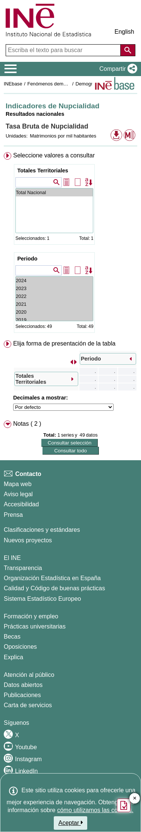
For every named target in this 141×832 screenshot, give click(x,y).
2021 (54, 304)
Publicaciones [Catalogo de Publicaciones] (22, 695)
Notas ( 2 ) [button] (27, 423)
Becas (12, 636)
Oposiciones (20, 646)
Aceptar (70, 822)
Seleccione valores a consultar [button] (54, 155)
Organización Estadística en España (52, 578)
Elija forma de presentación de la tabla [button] (64, 343)
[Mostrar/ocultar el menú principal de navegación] (11, 69)
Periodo (27, 259)
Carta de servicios (28, 705)
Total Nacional (54, 192)
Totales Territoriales (42, 171)
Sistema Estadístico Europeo (42, 599)
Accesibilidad (21, 504)
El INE (12, 558)
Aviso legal (18, 494)
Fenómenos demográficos (55, 84)
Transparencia (23, 568)
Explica (13, 657)
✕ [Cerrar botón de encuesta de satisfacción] (135, 798)
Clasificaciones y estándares (42, 530)
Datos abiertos (23, 685)
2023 (54, 288)
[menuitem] (70, 244)
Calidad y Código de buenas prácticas (54, 588)
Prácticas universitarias (35, 626)
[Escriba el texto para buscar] (64, 50)
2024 (54, 280)
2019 (54, 320)
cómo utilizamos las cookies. (95, 810)
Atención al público (29, 675)
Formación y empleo (31, 616)
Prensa (13, 515)
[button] (116, 69)
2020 (54, 312)
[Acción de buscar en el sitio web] (127, 50)
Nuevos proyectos (28, 540)
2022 (54, 296)
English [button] (124, 31)
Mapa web (18, 484)
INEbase (13, 84)
